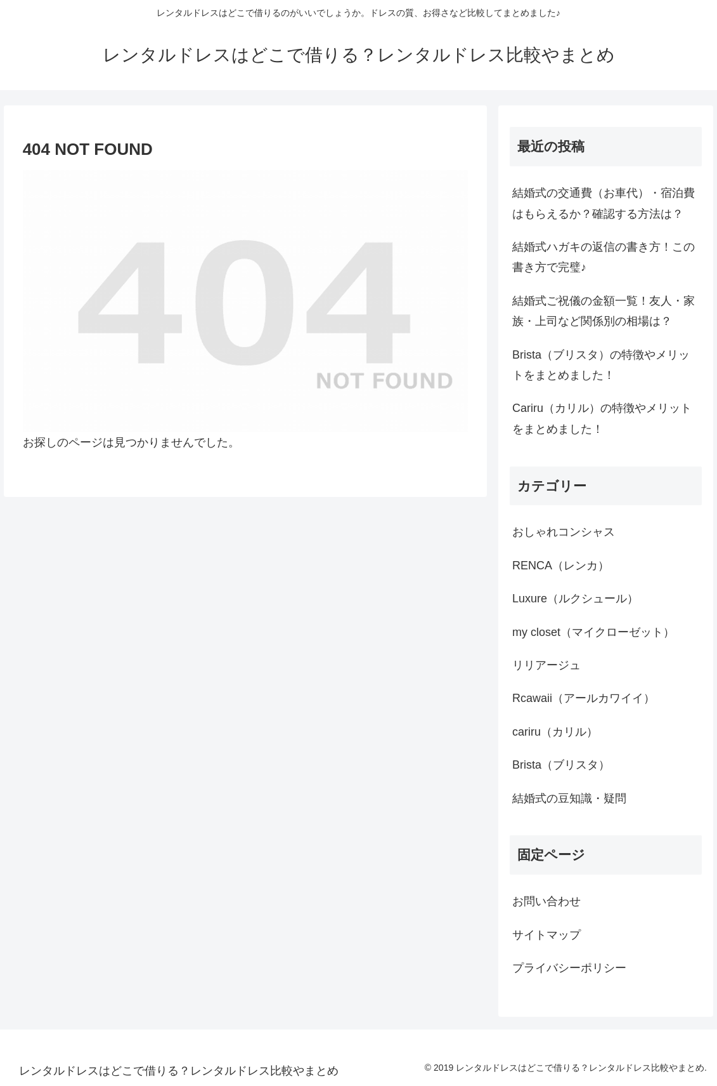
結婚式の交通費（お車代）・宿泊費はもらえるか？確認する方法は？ (603, 203)
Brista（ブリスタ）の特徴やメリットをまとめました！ (601, 364)
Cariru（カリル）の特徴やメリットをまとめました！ (602, 418)
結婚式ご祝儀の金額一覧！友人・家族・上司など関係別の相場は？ (603, 311)
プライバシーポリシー (569, 968)
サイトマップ (546, 935)
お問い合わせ (546, 901)
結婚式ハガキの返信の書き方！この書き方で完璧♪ (603, 257)
